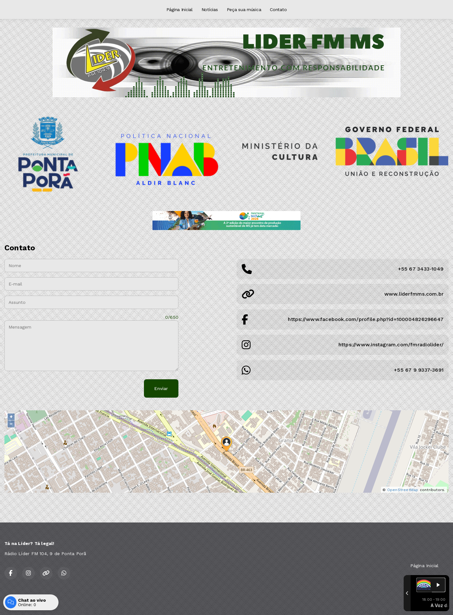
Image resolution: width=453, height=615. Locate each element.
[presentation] (52, 388)
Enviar (161, 388)
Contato (278, 9)
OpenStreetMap (403, 490)
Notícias (210, 9)
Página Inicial (179, 9)
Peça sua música (244, 9)
